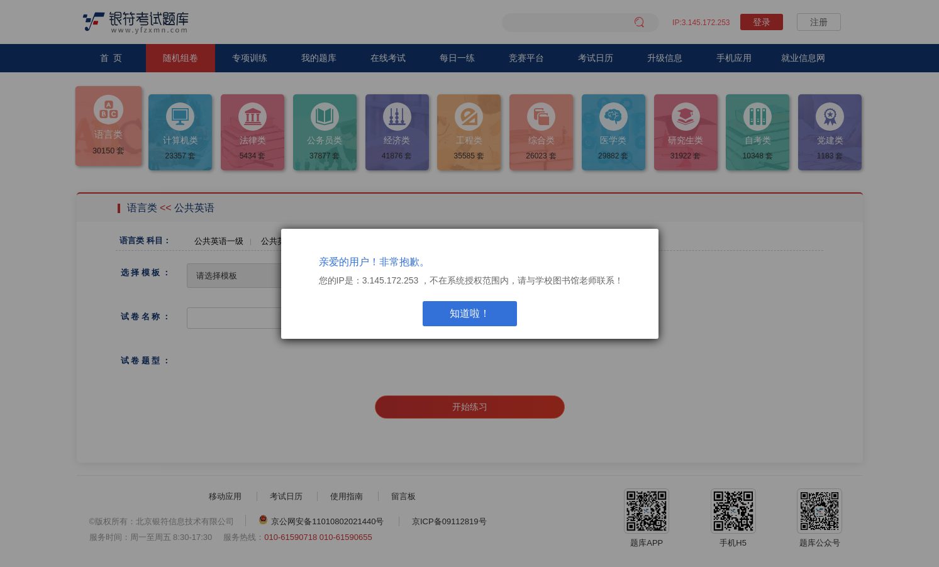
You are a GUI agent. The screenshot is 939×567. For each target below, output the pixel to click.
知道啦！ (470, 313)
